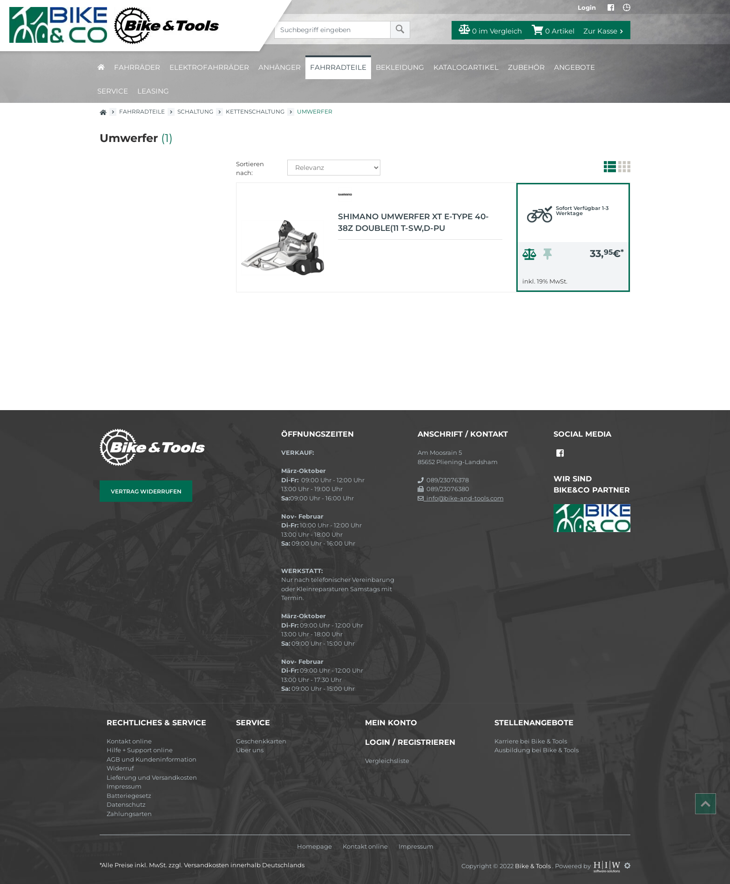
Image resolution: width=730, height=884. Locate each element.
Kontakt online (129, 741)
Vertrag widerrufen (146, 491)
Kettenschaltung (255, 111)
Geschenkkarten (261, 741)
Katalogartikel (466, 67)
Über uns (250, 750)
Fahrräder (137, 67)
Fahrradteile (338, 67)
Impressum (124, 786)
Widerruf (120, 768)
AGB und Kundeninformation (151, 759)
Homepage (314, 847)
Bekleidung (400, 67)
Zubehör (526, 67)
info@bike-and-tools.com (461, 498)
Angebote (574, 67)
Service (112, 91)
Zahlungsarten (129, 813)
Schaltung (195, 111)
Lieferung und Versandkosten (152, 777)
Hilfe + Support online (140, 750)
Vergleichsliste (387, 760)
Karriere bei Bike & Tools (530, 741)
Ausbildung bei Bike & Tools (536, 750)
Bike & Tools (533, 865)
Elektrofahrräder (209, 67)
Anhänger (279, 67)
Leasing (153, 91)
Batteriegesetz (129, 795)
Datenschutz (126, 804)
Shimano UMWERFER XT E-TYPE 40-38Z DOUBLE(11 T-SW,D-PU (413, 222)
